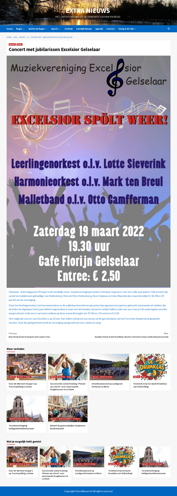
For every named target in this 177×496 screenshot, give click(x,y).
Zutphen (76, 419)
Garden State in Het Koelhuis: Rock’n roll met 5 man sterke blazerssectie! (128, 335)
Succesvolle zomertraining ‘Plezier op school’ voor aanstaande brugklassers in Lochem (67, 386)
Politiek (69, 28)
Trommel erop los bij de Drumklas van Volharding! (120, 472)
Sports (56, 28)
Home (10, 28)
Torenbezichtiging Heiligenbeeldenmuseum (21, 427)
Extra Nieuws (88, 10)
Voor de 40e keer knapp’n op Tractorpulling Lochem (23, 385)
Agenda (99, 28)
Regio (20, 28)
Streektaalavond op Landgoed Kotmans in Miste (107, 385)
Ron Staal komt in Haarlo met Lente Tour (49, 335)
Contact (110, 28)
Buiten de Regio (38, 28)
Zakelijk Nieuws (84, 28)
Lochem (20, 377)
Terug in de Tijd (127, 28)
